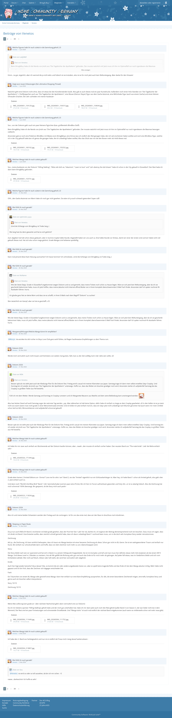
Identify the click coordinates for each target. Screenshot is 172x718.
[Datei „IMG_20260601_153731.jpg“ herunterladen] (24, 180)
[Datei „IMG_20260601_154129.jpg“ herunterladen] (24, 106)
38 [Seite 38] (15, 39)
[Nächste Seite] (19, 39)
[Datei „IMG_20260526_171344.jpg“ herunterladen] (24, 459)
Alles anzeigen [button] (85, 70)
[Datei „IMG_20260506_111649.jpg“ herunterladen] (24, 620)
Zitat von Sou (18, 670)
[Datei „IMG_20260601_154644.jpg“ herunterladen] (92, 106)
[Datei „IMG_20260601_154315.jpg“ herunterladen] (58, 106)
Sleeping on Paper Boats (21, 524)
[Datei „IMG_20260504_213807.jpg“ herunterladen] (24, 649)
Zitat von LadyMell (20, 57)
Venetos (14, 50)
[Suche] (166, 2)
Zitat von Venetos (20, 62)
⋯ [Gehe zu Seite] (11, 39)
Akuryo (12, 339)
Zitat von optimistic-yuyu (22, 217)
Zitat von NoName (19, 275)
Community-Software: (86, 714)
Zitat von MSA (18, 374)
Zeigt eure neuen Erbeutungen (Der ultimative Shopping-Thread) (36, 84)
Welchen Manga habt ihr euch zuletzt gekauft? (29, 159)
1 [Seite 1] (4, 39)
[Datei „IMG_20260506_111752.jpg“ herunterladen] (58, 620)
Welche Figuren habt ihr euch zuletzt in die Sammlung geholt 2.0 (36, 47)
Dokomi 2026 (17, 348)
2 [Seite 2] (7, 39)
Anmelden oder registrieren (150, 3)
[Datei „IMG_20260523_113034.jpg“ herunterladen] (24, 496)
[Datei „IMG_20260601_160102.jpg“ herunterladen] (24, 148)
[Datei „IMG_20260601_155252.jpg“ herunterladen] (58, 148)
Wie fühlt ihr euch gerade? (22, 207)
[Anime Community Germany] (86, 13)
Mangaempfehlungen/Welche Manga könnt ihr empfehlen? (34, 331)
